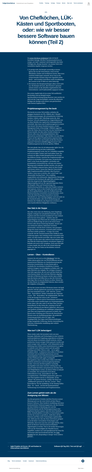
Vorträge (53, 3)
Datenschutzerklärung (41, 461)
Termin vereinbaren (78, 3)
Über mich (69, 3)
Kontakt (25, 461)
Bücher (63, 3)
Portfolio (41, 3)
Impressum (31, 461)
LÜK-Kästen (50, 258)
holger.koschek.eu (9, 3)
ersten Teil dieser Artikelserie (39, 58)
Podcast (58, 3)
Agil (46, 12)
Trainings (47, 3)
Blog (9, 461)
